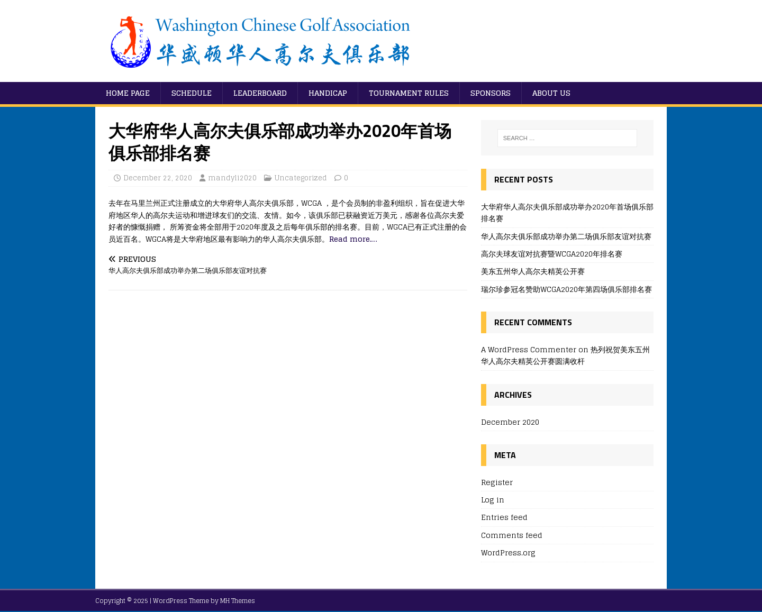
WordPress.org (508, 552)
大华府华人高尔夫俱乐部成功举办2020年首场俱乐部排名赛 (567, 212)
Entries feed (504, 517)
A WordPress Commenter (528, 349)
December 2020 (510, 422)
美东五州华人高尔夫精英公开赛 (533, 271)
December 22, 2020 (157, 178)
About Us (551, 92)
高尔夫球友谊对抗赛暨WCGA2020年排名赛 (551, 253)
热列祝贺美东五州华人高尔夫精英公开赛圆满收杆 (565, 355)
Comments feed (511, 535)
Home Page (128, 92)
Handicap (328, 92)
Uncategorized (301, 178)
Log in (492, 499)
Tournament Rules (409, 92)
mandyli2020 (232, 178)
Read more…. (353, 238)
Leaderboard (260, 92)
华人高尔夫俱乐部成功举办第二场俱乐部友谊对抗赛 (566, 236)
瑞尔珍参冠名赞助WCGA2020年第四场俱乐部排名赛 (566, 289)
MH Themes (237, 600)
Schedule (191, 92)
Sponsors (490, 92)
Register (497, 483)
